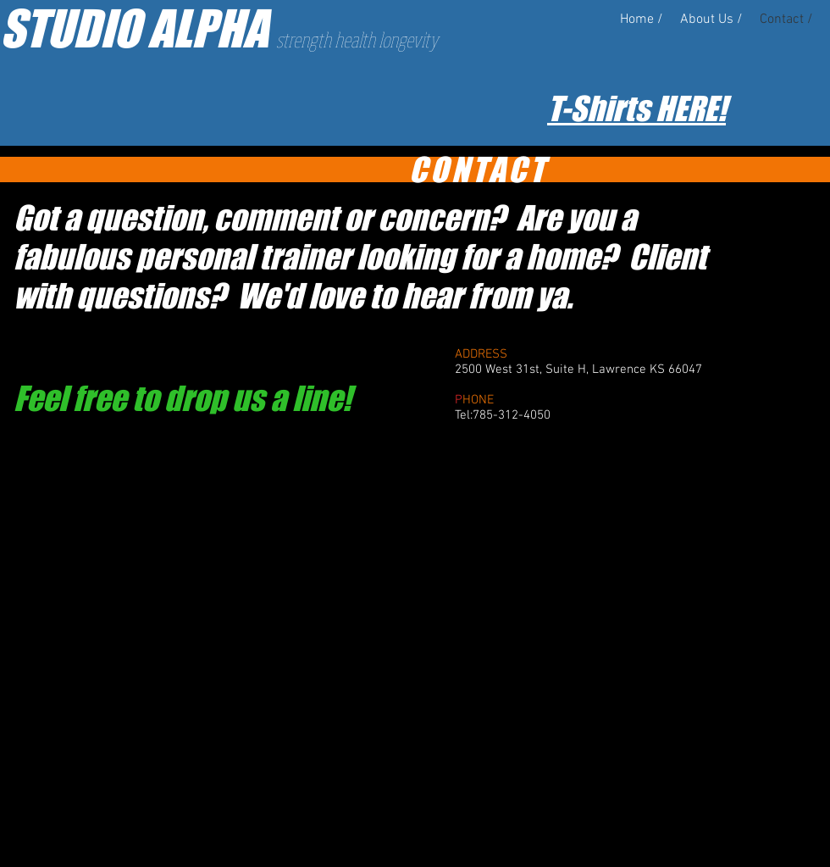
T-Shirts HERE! (636, 108)
